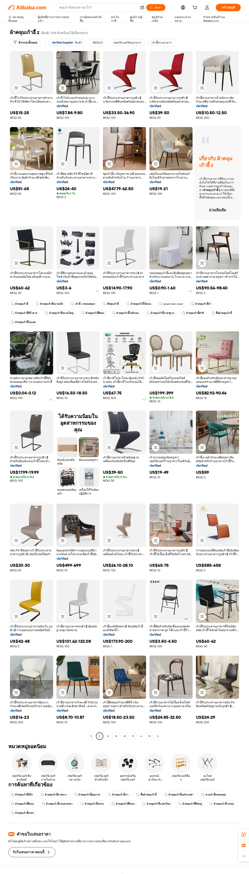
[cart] (196, 8)
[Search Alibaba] (97, 7)
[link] (243, 834)
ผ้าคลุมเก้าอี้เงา (118, 794)
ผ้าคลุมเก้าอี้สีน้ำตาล (24, 313)
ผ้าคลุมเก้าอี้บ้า (201, 304)
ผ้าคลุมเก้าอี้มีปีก (22, 794)
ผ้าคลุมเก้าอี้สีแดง (22, 803)
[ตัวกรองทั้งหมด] (25, 42)
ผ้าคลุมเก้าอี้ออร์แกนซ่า (178, 794)
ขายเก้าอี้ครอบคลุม (213, 794)
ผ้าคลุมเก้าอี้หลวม (92, 803)
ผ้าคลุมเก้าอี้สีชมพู (190, 803)
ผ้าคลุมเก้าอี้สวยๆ (22, 813)
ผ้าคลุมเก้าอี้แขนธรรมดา (57, 803)
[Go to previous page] (91, 736)
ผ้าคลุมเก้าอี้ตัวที (193, 313)
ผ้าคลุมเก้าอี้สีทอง (92, 313)
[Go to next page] (157, 736)
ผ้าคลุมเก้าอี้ (19, 304)
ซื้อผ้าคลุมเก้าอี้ (222, 313)
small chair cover (171, 304)
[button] (142, 7)
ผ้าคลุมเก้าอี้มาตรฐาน (160, 313)
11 (149, 736)
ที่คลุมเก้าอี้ (111, 304)
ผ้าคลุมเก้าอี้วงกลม (222, 803)
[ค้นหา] (155, 7)
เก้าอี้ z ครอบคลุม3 (83, 304)
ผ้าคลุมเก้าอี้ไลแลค (23, 322)
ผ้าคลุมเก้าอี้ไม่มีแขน (125, 313)
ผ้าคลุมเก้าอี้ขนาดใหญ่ (59, 313)
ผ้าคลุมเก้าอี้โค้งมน (139, 304)
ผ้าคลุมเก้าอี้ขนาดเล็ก (49, 304)
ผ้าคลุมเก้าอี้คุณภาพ (87, 794)
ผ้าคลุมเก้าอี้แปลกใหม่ (156, 803)
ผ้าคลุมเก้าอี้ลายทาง (53, 794)
